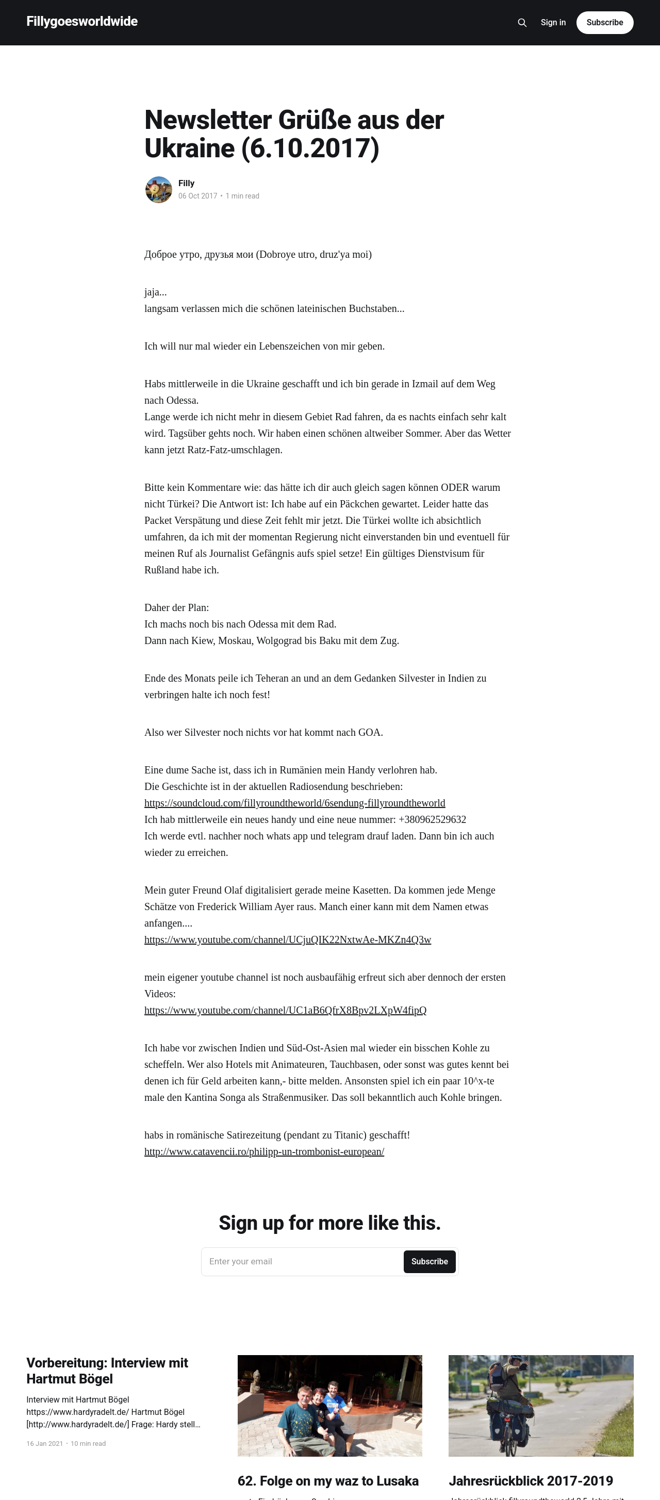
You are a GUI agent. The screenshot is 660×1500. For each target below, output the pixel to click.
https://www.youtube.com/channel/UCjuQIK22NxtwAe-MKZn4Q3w (287, 939)
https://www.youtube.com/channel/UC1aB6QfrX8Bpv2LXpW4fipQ (285, 1010)
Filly (186, 183)
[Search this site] (522, 22)
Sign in (553, 22)
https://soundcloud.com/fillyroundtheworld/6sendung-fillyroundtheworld (295, 803)
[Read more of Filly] (158, 189)
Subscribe (605, 22)
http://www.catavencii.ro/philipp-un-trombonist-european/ (264, 1151)
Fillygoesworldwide (82, 21)
